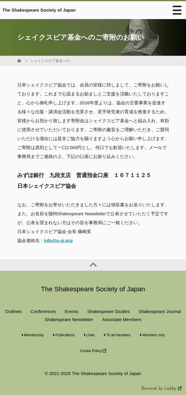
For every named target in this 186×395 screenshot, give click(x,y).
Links (89, 335)
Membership (32, 335)
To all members (117, 335)
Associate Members (121, 319)
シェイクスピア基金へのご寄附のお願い (52, 61)
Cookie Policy (93, 351)
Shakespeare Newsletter (69, 319)
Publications (64, 335)
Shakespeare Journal (160, 311)
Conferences (43, 311)
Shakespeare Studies (108, 311)
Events (71, 311)
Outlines (13, 311)
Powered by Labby (162, 388)
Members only (152, 335)
